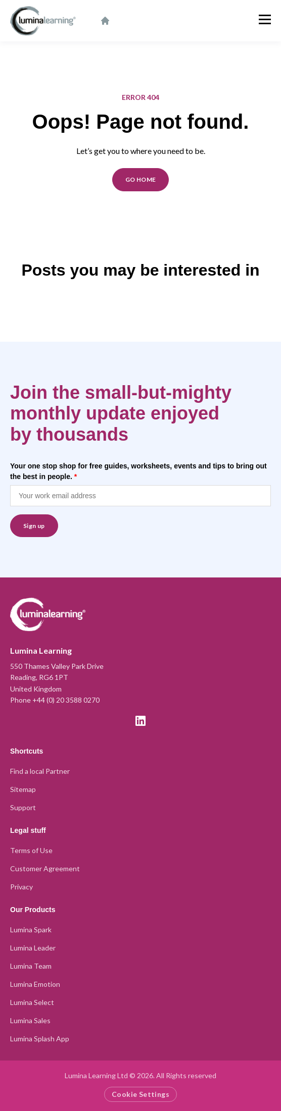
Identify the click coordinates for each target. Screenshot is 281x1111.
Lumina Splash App (39, 1038)
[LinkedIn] (140, 721)
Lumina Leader (33, 947)
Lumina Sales (30, 1020)
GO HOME (140, 179)
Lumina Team (31, 966)
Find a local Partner (40, 771)
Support (23, 807)
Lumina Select (32, 1002)
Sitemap (23, 789)
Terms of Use (31, 850)
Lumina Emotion (35, 984)
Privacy (21, 886)
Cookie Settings (140, 1094)
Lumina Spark (31, 929)
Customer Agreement (45, 868)
